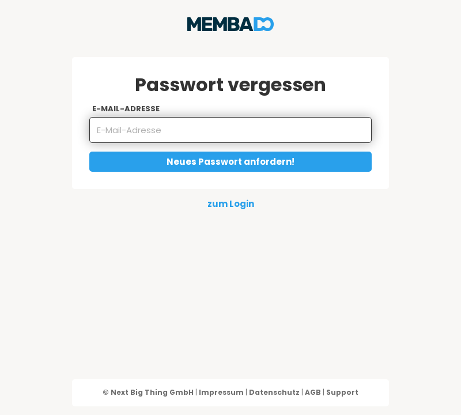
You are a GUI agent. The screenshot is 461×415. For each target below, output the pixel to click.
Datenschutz (274, 392)
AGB (313, 392)
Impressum (221, 392)
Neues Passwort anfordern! (230, 162)
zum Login (230, 204)
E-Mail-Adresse (126, 109)
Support (342, 392)
